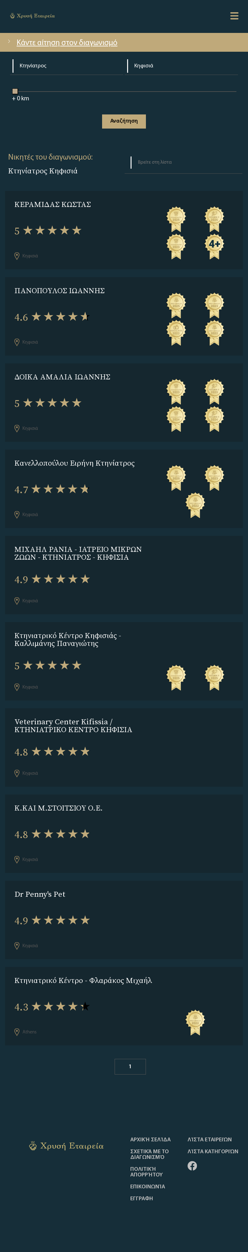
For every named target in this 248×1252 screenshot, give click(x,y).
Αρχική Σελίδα (150, 1140)
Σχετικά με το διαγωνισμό (149, 1154)
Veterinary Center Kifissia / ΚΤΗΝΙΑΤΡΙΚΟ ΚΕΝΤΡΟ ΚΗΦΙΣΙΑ (73, 725)
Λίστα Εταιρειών (210, 1140)
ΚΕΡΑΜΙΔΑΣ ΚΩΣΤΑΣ (52, 204)
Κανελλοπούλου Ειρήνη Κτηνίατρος (74, 463)
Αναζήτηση (124, 121)
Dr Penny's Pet (39, 894)
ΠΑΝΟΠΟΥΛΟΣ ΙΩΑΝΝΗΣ (59, 290)
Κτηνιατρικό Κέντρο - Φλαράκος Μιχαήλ (83, 980)
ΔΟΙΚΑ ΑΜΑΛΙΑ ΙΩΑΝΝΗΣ (62, 377)
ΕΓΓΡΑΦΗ (141, 1199)
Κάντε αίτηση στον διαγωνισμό (61, 43)
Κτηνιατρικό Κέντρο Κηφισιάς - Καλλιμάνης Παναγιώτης (67, 639)
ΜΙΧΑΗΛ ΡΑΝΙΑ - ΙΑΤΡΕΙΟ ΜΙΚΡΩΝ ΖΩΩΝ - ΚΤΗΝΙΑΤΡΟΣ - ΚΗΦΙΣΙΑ (78, 553)
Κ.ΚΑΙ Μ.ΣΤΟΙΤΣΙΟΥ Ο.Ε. (58, 808)
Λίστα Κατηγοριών (213, 1152)
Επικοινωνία (147, 1187)
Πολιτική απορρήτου (146, 1172)
